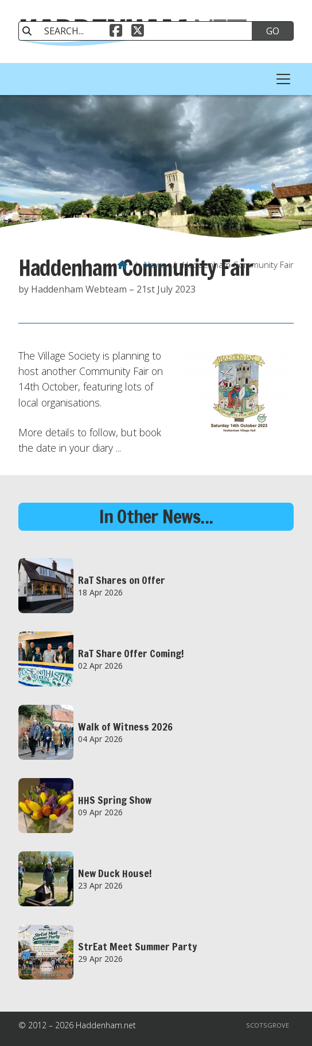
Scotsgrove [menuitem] (267, 1025)
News (155, 264)
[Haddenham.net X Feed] (137, 32)
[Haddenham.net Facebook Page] (116, 32)
